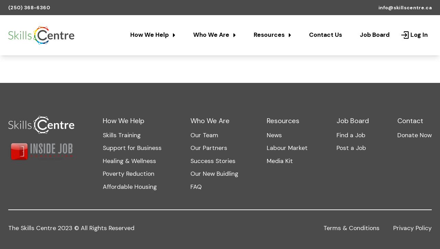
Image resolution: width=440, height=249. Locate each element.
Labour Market (287, 148)
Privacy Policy (412, 228)
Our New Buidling (214, 173)
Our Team (204, 135)
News (274, 135)
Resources (272, 35)
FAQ (196, 187)
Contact (410, 120)
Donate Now (414, 135)
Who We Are (214, 35)
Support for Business (132, 148)
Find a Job (351, 135)
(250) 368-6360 (29, 7)
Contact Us (325, 35)
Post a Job (351, 148)
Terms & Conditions (351, 228)
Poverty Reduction (128, 173)
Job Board (375, 35)
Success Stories (212, 161)
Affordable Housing (130, 187)
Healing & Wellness (129, 161)
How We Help (152, 35)
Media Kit (280, 161)
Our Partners (208, 148)
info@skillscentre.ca (405, 7)
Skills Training (122, 135)
